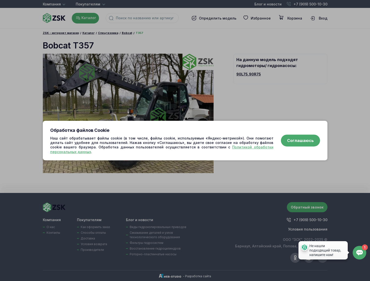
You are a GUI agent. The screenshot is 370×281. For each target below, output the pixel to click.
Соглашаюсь (300, 140)
